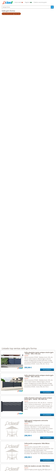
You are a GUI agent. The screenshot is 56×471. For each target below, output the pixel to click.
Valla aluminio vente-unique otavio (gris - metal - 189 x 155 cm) (38, 353)
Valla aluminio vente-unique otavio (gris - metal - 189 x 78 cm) (38, 376)
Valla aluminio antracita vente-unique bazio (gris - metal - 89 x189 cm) (38, 398)
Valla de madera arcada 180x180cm (37, 466)
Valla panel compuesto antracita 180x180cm (36, 421)
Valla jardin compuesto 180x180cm (37, 443)
